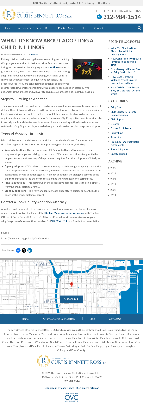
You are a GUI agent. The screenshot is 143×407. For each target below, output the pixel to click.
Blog (84, 28)
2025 (112, 173)
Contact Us (100, 28)
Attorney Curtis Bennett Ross (34, 28)
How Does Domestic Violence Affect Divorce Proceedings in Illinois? (124, 79)
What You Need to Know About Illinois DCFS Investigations (124, 51)
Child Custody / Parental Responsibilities (124, 113)
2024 (112, 179)
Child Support (118, 119)
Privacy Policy (66, 387)
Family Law (117, 132)
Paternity (116, 137)
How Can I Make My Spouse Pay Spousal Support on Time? (126, 61)
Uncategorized (119, 153)
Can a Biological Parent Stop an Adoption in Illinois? (126, 71)
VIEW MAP (71, 299)
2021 (112, 195)
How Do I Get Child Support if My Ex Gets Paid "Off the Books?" (126, 90)
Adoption (34, 54)
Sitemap (94, 387)
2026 (112, 168)
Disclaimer (82, 387)
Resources (50, 387)
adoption (52, 67)
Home (7, 28)
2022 (112, 190)
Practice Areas (66, 28)
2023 (112, 184)
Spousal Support (119, 149)
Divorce (115, 123)
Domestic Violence (121, 128)
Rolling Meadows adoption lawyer (64, 213)
